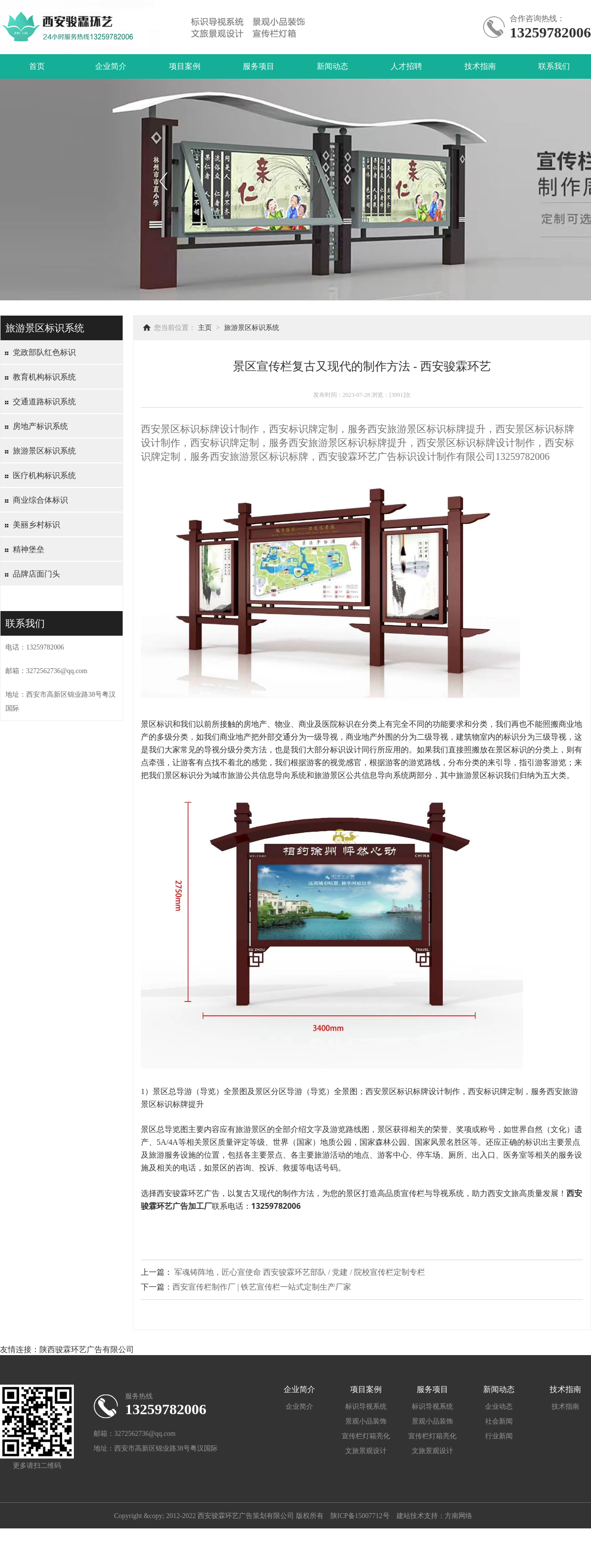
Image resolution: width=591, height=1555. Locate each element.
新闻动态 (332, 66)
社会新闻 (499, 1421)
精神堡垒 (28, 549)
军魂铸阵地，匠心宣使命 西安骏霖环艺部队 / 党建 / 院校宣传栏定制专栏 (299, 1272)
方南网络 (458, 1516)
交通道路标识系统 (44, 401)
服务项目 (258, 66)
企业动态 (499, 1406)
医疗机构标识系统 (44, 475)
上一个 (163, 181)
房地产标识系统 (40, 426)
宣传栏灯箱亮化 (366, 1436)
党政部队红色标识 (44, 352)
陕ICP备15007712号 (360, 1516)
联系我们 (554, 66)
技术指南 (480, 66)
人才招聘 (406, 66)
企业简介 (111, 66)
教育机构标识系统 (44, 377)
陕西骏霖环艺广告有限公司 (86, 1349)
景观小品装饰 (366, 1421)
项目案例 (184, 66)
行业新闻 (499, 1436)
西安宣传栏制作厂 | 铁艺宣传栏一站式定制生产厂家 (261, 1287)
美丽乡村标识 (36, 524)
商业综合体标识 (40, 500)
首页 (37, 66)
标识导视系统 (366, 1406)
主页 (205, 327)
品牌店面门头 (36, 574)
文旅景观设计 (366, 1451)
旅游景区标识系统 (44, 451)
